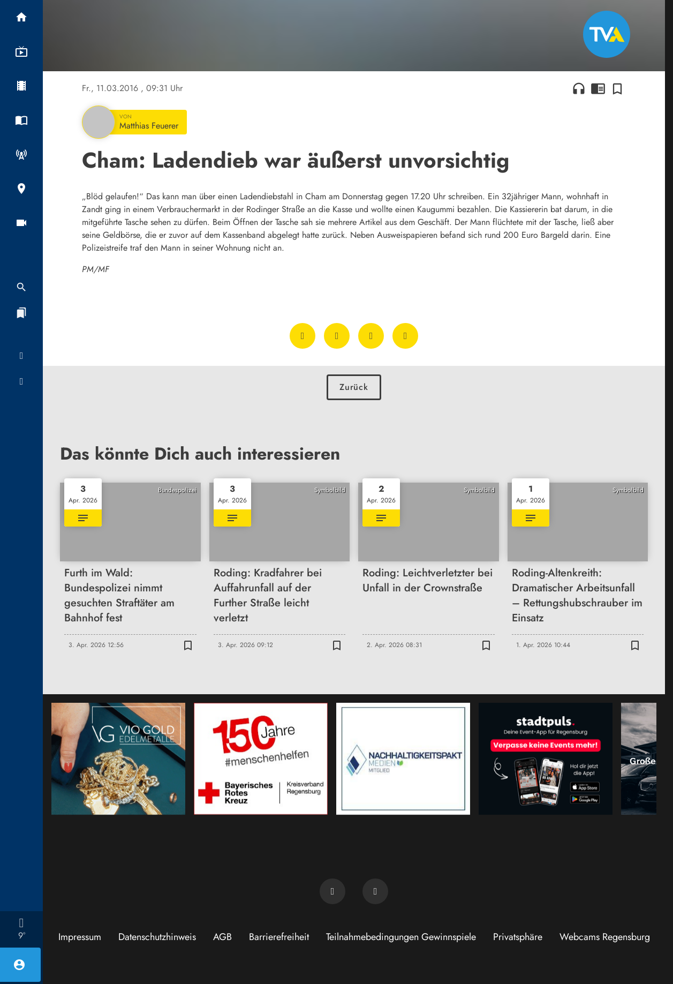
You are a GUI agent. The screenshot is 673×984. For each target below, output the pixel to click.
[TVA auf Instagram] (375, 891)
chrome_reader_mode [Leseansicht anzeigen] (598, 88)
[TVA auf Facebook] (332, 891)
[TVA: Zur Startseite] (606, 34)
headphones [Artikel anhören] (578, 88)
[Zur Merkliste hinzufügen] (617, 88)
